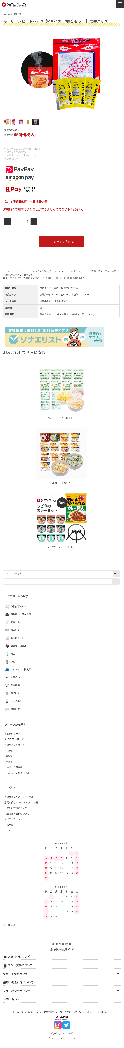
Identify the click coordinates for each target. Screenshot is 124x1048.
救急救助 (15, 677)
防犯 (12, 661)
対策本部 (15, 685)
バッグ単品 (16, 701)
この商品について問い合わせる (20, 155)
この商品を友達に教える (16, 152)
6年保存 (8, 756)
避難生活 (17, 14)
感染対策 (15, 708)
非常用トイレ (17, 638)
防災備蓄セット (18, 606)
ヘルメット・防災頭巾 (21, 669)
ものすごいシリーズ (14, 745)
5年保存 (8, 750)
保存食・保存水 (18, 645)
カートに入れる (61, 242)
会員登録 (8, 825)
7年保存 (8, 761)
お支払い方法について (15, 808)
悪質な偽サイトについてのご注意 (21, 802)
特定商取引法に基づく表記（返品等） (23, 148)
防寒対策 (15, 630)
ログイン (8, 830)
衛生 (12, 653)
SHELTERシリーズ (14, 739)
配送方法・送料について (16, 813)
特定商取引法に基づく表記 (57, 1012)
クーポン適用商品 (13, 767)
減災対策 (15, 693)
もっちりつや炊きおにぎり (17, 773)
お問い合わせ (105, 1012)
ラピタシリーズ (12, 733)
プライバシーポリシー (84, 1012)
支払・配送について (31, 1012)
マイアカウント (12, 819)
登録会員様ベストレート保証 (19, 796)
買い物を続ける (12, 158)
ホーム (7, 14)
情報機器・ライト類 (20, 614)
